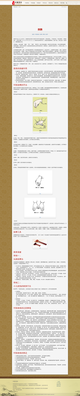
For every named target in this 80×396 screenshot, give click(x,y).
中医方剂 (50, 2)
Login (58, 381)
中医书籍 (62, 2)
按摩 (41, 34)
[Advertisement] (40, 18)
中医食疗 (39, 2)
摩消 (44, 34)
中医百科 (16, 7)
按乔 (47, 34)
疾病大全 (56, 2)
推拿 (33, 34)
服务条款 (59, 386)
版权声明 (59, 384)
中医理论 (27, 2)
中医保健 (33, 2)
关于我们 (59, 383)
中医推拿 (37, 34)
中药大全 (45, 2)
